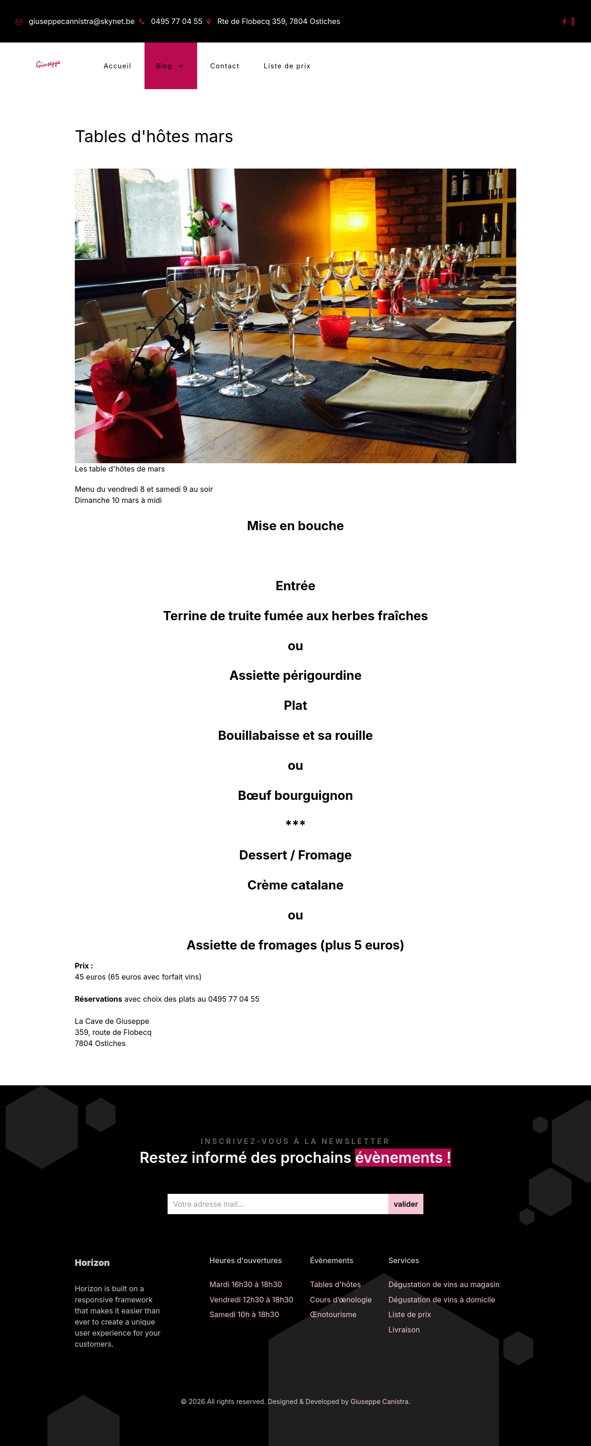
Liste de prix (409, 1314)
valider (406, 1204)
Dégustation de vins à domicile (441, 1299)
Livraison (404, 1329)
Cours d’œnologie (341, 1299)
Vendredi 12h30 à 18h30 (252, 1299)
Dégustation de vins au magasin (444, 1284)
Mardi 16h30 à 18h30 (246, 1284)
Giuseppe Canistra (379, 1401)
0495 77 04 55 (176, 21)
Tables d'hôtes (335, 1284)
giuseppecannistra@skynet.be (82, 21)
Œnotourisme (333, 1314)
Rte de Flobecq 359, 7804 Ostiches (278, 21)
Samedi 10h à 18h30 (244, 1314)
